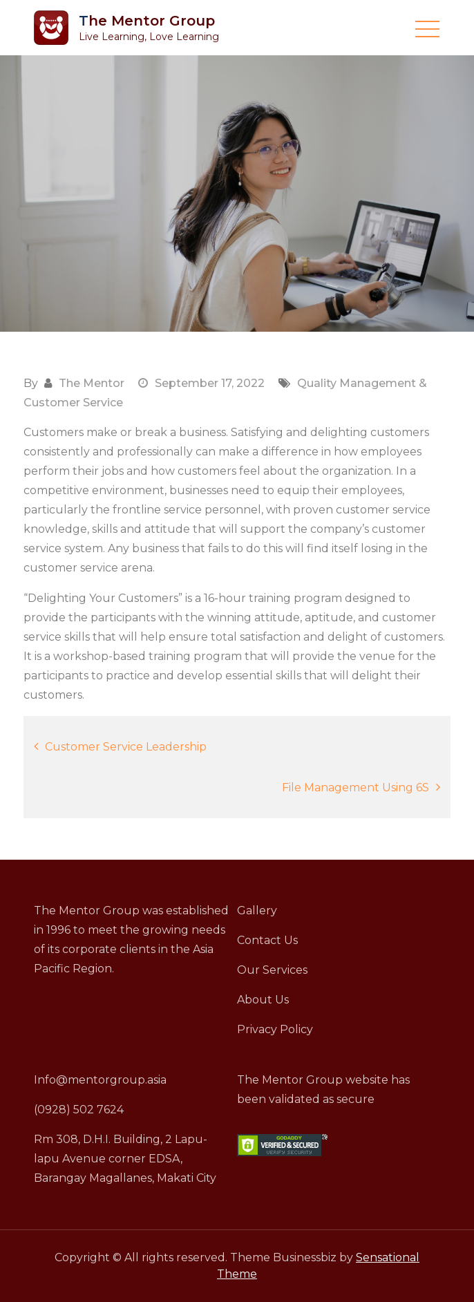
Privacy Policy (275, 1029)
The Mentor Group (147, 20)
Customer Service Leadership (126, 746)
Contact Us (267, 940)
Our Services (272, 969)
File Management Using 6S (355, 787)
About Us (263, 999)
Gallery (257, 910)
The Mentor (91, 383)
